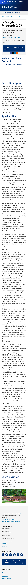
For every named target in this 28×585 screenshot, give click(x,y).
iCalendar (17, 37)
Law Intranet (5, 546)
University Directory (6, 578)
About (7, 16)
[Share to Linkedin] (15, 53)
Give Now (4, 574)
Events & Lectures (16, 16)
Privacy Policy (12, 519)
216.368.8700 (8, 541)
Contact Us (4, 543)
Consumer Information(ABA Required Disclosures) (13, 562)
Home (3, 16)
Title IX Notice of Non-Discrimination (11, 521)
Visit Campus (5, 576)
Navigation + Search (11, 13)
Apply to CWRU (5, 572)
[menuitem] (14, 572)
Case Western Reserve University (13, 513)
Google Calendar (8, 37)
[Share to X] (13, 53)
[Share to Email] (17, 53)
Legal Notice (5, 519)
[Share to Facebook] (11, 53)
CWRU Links (6, 569)
